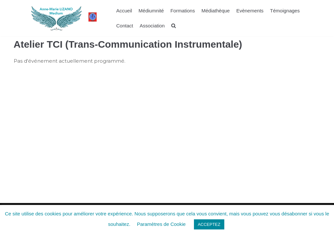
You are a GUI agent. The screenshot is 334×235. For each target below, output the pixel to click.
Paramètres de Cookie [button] (161, 224)
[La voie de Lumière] (56, 18)
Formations (182, 10)
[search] (173, 25)
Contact (124, 25)
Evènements (249, 10)
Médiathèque (215, 10)
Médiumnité (151, 10)
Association (152, 25)
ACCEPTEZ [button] (209, 224)
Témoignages (285, 10)
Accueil (124, 10)
